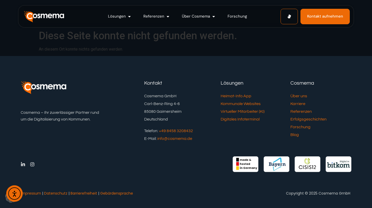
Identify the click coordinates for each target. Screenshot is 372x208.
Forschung (300, 127)
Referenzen (301, 111)
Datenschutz (55, 193)
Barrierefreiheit (84, 193)
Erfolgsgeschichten (308, 119)
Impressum (31, 193)
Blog (294, 135)
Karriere (297, 104)
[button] (120, 16)
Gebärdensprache (116, 193)
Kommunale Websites (241, 104)
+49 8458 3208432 (176, 131)
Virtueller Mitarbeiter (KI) (243, 111)
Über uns (298, 96)
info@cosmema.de (174, 139)
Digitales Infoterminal (240, 119)
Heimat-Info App (236, 96)
